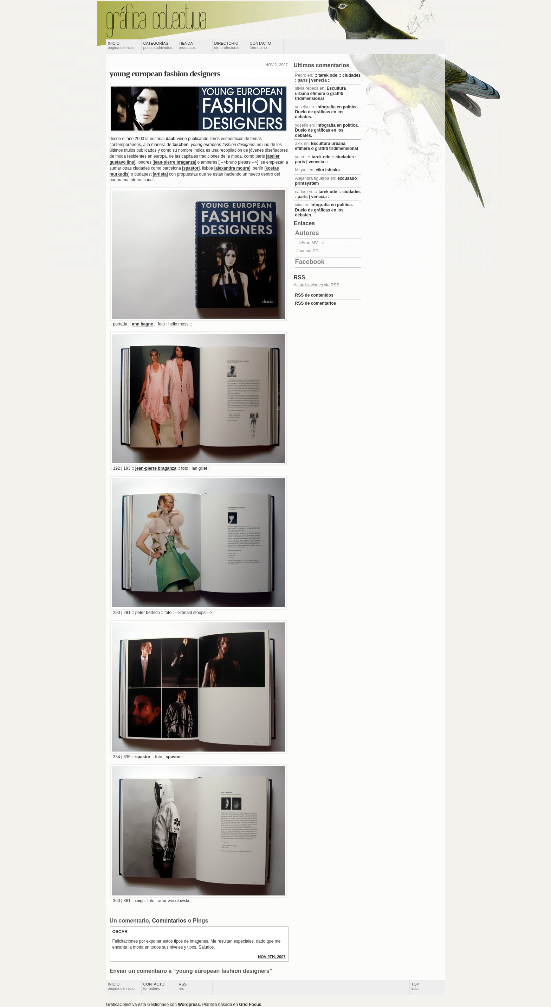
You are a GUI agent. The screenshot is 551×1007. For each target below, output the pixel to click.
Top (415, 986)
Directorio (227, 45)
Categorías (158, 45)
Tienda (187, 45)
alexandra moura (232, 168)
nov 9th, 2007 (271, 957)
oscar (120, 931)
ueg (139, 900)
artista (160, 174)
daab (171, 138)
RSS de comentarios (315, 303)
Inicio (121, 45)
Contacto (260, 45)
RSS (183, 986)
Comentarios (169, 921)
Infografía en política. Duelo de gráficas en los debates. (327, 112)
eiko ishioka (328, 169)
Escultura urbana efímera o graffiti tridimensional (320, 93)
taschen (180, 144)
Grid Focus (250, 1004)
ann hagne (142, 324)
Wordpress (189, 1004)
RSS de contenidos (314, 295)
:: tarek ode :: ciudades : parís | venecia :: (328, 78)
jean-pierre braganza (174, 162)
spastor (191, 168)
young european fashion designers (165, 73)
